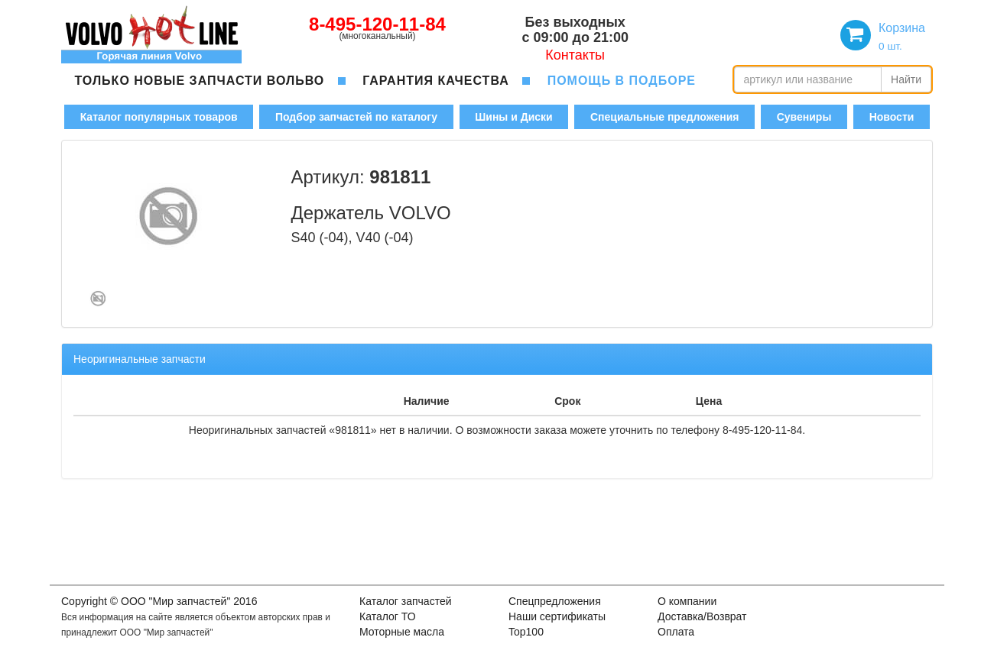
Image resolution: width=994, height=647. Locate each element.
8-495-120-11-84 (377, 24)
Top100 (526, 632)
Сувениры (804, 117)
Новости (891, 117)
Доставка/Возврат (702, 616)
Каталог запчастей (405, 601)
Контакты (575, 55)
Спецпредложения (554, 601)
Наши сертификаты (557, 616)
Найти (906, 79)
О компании (687, 601)
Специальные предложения (664, 117)
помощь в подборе (621, 80)
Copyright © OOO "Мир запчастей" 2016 (159, 601)
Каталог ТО (387, 616)
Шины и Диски (513, 117)
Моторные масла (401, 632)
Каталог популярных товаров (159, 117)
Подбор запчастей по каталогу (356, 117)
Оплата (676, 632)
